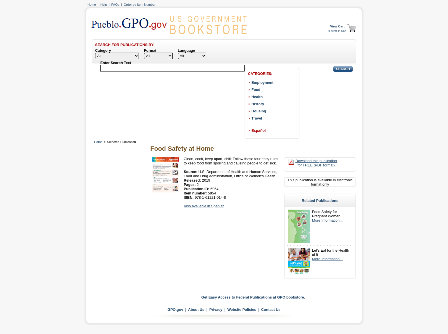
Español (258, 130)
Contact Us (271, 309)
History (257, 104)
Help (103, 4)
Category (103, 50)
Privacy (216, 309)
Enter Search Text (115, 63)
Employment (262, 82)
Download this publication (316, 163)
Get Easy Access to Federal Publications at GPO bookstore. (253, 297)
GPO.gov (175, 309)
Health (257, 97)
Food (255, 90)
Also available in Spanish (204, 206)
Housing (258, 111)
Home (91, 4)
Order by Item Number (139, 4)
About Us (196, 309)
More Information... (327, 220)
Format (150, 50)
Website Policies (241, 309)
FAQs (115, 4)
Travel (256, 118)
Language (186, 50)
